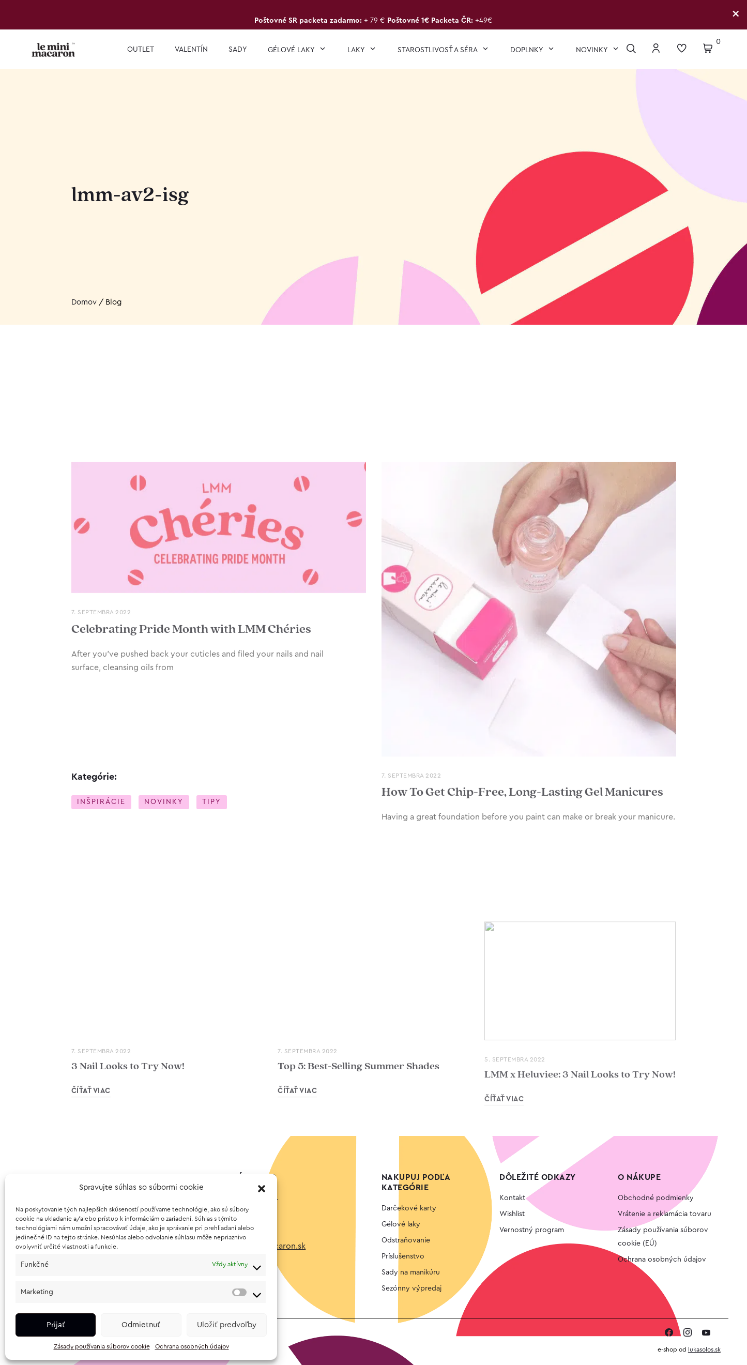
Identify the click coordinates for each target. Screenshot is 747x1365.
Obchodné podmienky (656, 1198)
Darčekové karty (409, 1208)
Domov (84, 303)
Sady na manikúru (411, 1272)
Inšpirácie (101, 802)
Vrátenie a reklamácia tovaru (664, 1214)
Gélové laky (292, 50)
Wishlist (512, 1214)
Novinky (592, 50)
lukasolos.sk (704, 1349)
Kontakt (512, 1198)
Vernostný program (531, 1230)
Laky (357, 50)
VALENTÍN (191, 49)
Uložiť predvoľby (226, 1325)
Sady (237, 49)
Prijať (56, 1325)
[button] (261, 1188)
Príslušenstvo (403, 1256)
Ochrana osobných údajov (192, 1346)
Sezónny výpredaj (411, 1288)
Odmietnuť (140, 1325)
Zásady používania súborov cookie (102, 1346)
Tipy (211, 802)
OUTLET (140, 49)
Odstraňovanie (406, 1240)
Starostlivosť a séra (438, 50)
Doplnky (527, 50)
